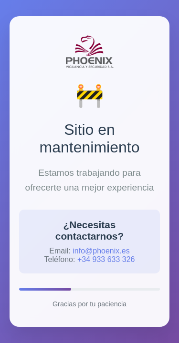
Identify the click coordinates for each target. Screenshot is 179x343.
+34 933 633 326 (106, 259)
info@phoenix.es (101, 251)
